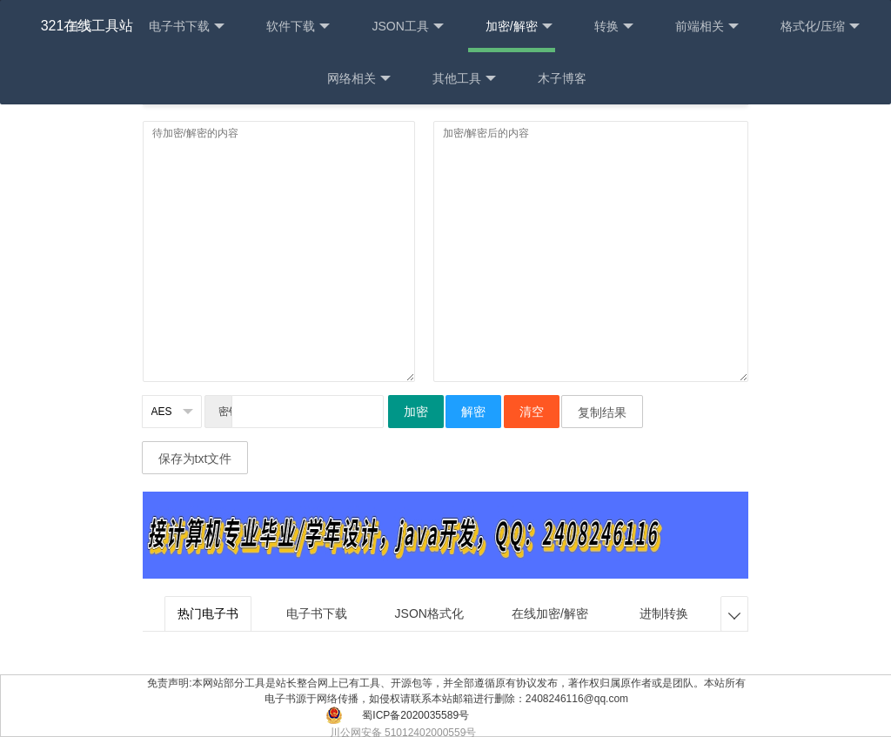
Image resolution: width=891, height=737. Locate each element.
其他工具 (464, 78)
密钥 (225, 411)
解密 (473, 412)
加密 (416, 412)
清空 (531, 412)
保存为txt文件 (195, 459)
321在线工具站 (87, 25)
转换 (613, 26)
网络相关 (359, 78)
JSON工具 (407, 26)
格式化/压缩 (820, 26)
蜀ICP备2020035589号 (415, 715)
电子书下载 (186, 26)
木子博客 (562, 78)
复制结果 (602, 412)
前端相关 (707, 26)
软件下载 (298, 26)
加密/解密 (519, 26)
